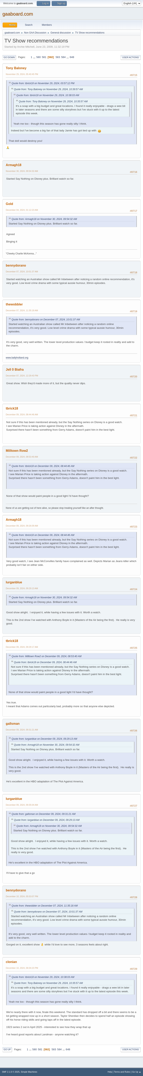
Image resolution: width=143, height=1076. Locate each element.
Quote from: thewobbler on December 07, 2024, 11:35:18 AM (45, 905)
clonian (11, 962)
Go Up (7, 1049)
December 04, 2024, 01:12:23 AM (22, 210)
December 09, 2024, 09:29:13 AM (22, 588)
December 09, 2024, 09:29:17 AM (22, 647)
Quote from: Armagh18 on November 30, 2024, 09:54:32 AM (44, 219)
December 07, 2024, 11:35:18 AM (22, 310)
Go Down (9, 57)
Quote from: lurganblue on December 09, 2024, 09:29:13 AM (44, 738)
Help (110, 1072)
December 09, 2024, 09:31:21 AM (22, 729)
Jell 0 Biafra (15, 369)
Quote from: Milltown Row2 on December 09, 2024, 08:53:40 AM (46, 656)
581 (44, 57)
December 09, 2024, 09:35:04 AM (22, 805)
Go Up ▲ (136, 1072)
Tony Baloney (16, 68)
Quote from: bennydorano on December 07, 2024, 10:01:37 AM (46, 319)
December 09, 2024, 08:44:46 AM (22, 414)
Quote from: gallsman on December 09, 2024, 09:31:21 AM (44, 814)
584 (63, 57)
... (34, 57)
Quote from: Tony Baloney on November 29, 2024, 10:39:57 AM (48, 89)
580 (38, 57)
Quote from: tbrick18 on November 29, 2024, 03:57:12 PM (43, 83)
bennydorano (16, 265)
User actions (130, 57)
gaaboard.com (17, 14)
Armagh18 (13, 165)
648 (72, 57)
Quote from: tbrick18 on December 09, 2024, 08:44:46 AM (43, 466)
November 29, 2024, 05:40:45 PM (22, 74)
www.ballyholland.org (17, 357)
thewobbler (14, 304)
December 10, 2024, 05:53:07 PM (22, 896)
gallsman (13, 723)
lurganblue (14, 582)
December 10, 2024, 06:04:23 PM (22, 968)
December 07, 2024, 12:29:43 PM (22, 375)
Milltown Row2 (17, 450)
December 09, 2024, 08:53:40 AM (22, 457)
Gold (9, 204)
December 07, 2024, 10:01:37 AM (22, 271)
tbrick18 (12, 408)
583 (58, 57)
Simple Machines (29, 1072)
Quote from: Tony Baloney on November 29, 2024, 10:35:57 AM (53, 101)
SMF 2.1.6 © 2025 (11, 1072)
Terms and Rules (122, 1072)
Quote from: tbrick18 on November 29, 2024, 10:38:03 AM (47, 95)
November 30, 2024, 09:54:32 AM (22, 171)
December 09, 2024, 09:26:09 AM (22, 526)
